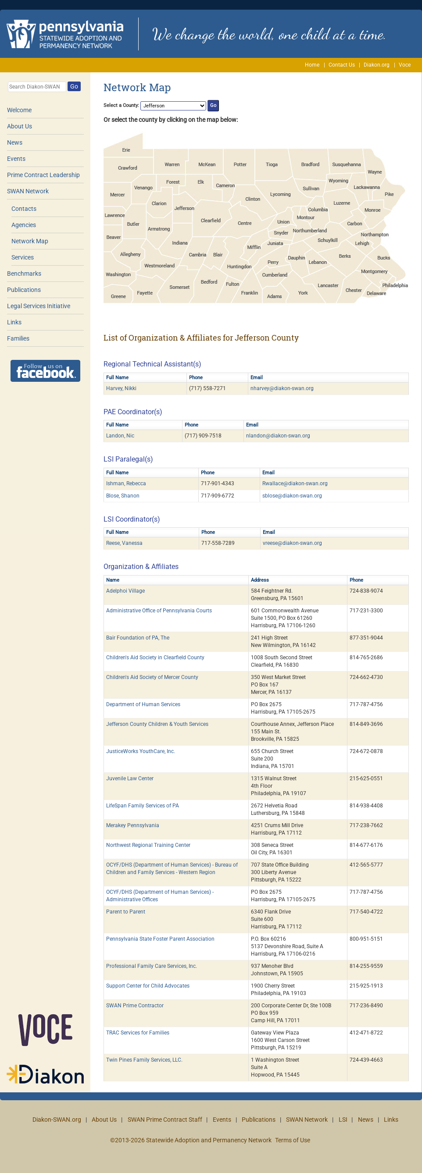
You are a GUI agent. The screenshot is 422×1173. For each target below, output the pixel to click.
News (14, 142)
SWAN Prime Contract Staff (165, 1119)
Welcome (19, 110)
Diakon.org (377, 65)
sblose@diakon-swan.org (292, 496)
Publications (24, 289)
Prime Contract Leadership (43, 174)
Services (22, 257)
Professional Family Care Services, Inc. (151, 966)
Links (14, 322)
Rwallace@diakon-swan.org (295, 483)
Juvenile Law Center (130, 778)
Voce (405, 65)
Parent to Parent (125, 912)
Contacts (23, 208)
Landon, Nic (120, 436)
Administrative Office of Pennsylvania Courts (159, 611)
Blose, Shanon (122, 496)
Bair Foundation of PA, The (137, 638)
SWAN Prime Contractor (135, 1005)
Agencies (23, 224)
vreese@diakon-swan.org (292, 543)
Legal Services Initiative (38, 305)
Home (312, 65)
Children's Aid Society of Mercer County (152, 677)
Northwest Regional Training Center (148, 845)
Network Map (29, 241)
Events (16, 158)
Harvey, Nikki (121, 388)
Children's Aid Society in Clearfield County (155, 657)
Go (74, 86)
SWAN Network (28, 191)
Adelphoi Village (125, 591)
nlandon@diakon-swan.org (278, 436)
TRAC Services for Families (137, 1033)
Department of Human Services (143, 704)
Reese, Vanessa (124, 543)
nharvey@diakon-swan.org (282, 388)
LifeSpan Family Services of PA (142, 806)
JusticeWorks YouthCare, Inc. (140, 751)
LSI (343, 1119)
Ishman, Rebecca (126, 483)
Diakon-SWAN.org (56, 1119)
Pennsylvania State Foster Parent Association (160, 939)
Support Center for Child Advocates (148, 986)
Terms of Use (292, 1140)
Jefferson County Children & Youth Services (157, 724)
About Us (19, 126)
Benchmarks (24, 273)
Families (18, 338)
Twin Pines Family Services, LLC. (144, 1060)
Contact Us (342, 65)
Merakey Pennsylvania (132, 825)
